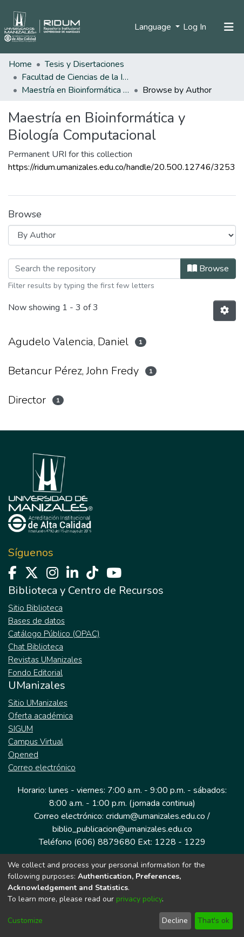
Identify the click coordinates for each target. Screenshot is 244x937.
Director (27, 400)
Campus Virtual (35, 741)
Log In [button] (195, 27)
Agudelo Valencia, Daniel (68, 341)
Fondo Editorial (35, 672)
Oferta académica (40, 715)
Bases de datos (36, 620)
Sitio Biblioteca (35, 608)
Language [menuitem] (153, 27)
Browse (208, 269)
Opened (23, 754)
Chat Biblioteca (35, 646)
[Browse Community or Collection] (122, 235)
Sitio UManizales (37, 702)
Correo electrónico (42, 767)
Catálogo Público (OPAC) (54, 633)
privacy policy (139, 899)
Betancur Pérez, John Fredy (73, 371)
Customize (25, 920)
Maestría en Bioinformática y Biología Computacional (76, 90)
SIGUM (20, 728)
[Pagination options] (224, 310)
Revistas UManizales (45, 659)
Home (20, 64)
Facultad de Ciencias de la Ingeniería (76, 77)
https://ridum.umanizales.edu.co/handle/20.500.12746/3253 (121, 167)
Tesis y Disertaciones (84, 64)
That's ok (213, 920)
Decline (175, 920)
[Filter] (94, 268)
